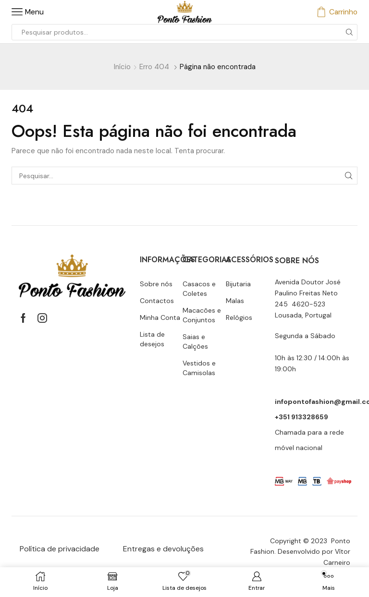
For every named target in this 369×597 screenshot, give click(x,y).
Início (122, 67)
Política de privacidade (59, 549)
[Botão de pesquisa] (349, 32)
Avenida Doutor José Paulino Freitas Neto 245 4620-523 (308, 293)
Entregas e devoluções (163, 549)
